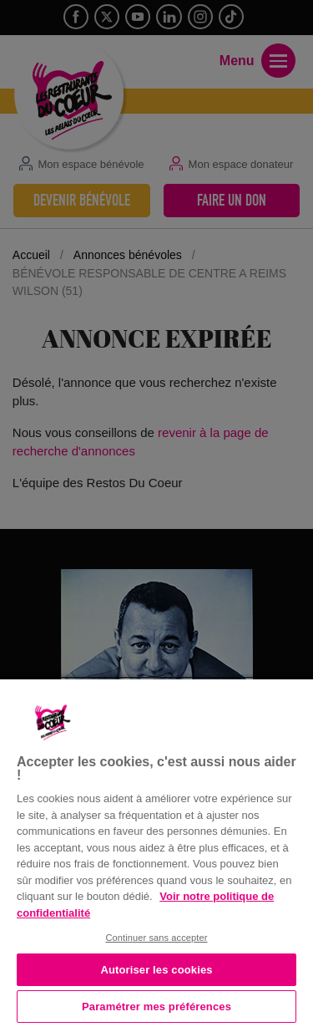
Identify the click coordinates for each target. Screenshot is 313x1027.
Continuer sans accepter (156, 938)
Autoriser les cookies (156, 969)
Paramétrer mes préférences (156, 1006)
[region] (156, 851)
